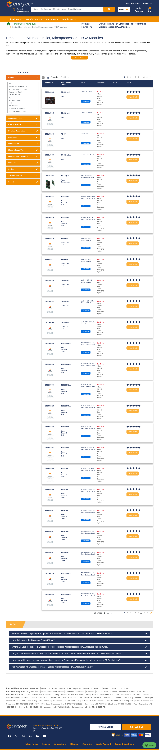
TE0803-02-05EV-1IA (69, 469)
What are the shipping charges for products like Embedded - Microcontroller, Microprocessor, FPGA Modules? (79, 633)
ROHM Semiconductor (23, 108)
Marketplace (52, 19)
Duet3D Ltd (45, 688)
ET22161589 (49, 92)
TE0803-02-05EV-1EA (69, 594)
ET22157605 (49, 113)
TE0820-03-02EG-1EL (69, 427)
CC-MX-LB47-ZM (67, 155)
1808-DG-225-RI (67, 239)
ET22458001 (49, 510)
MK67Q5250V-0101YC (69, 176)
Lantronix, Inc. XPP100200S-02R (57, 707)
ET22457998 (49, 573)
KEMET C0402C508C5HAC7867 (39, 695)
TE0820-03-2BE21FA (69, 406)
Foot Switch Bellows (127, 692)
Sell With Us (136, 727)
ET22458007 (49, 552)
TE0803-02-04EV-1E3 (69, 364)
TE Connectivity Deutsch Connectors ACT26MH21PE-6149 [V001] (107, 701)
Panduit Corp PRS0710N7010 (39, 701)
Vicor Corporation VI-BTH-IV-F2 (127, 695)
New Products (69, 19)
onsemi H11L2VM (123, 698)
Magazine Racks (33, 692)
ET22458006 (49, 427)
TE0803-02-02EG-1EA (69, 385)
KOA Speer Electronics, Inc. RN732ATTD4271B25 (61, 704)
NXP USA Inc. (23, 105)
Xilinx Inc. (97, 688)
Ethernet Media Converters (106, 692)
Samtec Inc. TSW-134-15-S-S (63, 698)
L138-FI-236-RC (67, 322)
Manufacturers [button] (32, 19)
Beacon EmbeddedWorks (23, 86)
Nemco (62, 688)
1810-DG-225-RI (67, 259)
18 (144, 77)
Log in (138, 8)
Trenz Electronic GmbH (23, 111)
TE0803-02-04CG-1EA (69, 343)
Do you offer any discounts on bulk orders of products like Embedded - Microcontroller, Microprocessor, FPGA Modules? (79, 653)
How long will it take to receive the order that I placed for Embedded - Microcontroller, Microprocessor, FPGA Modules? (79, 660)
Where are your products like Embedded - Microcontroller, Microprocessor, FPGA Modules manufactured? (79, 646)
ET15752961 (49, 176)
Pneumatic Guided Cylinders (52, 692)
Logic (23, 103)
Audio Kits (141, 692)
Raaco (54, 688)
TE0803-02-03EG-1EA (69, 490)
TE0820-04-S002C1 (68, 218)
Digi (23, 97)
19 (147, 77)
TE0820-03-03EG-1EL (69, 552)
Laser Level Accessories (75, 692)
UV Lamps (90, 692)
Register (139, 11)
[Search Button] (109, 9)
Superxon (77, 688)
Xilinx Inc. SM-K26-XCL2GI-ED (30, 707)
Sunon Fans (87, 688)
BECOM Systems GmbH (23, 89)
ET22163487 (49, 155)
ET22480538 (49, 280)
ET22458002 (49, 531)
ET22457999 (49, 490)
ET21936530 (49, 218)
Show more (86, 101)
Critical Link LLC (23, 94)
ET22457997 (49, 448)
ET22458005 (49, 469)
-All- (23, 83)
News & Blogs (106, 727)
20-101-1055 (65, 92)
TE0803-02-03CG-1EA (69, 573)
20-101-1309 (65, 113)
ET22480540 (49, 322)
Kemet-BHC (34, 688)
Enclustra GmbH (109, 688)
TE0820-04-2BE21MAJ (69, 197)
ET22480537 (49, 259)
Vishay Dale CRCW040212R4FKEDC (69, 695)
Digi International (23, 100)
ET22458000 (49, 343)
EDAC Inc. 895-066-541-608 (119, 704)
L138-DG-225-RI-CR (68, 301)
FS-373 (63, 134)
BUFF (69, 688)
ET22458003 (49, 364)
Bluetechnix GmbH (23, 92)
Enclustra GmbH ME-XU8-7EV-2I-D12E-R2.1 (88, 707)
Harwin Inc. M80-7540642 (95, 704)
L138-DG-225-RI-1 (68, 280)
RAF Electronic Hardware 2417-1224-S (96, 698)
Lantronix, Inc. (123, 688)
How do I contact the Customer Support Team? (79, 640)
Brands (23, 77)
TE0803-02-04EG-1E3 (69, 510)
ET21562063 (49, 134)
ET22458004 (49, 594)
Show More (79, 58)
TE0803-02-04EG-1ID (69, 531)
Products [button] (15, 19)
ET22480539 (49, 301)
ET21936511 (49, 197)
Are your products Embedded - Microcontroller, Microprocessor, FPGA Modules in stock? (79, 667)
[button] (150, 10)
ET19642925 (49, 406)
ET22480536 (49, 239)
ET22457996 (49, 385)
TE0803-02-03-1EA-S (69, 448)
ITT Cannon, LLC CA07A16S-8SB (66, 701)
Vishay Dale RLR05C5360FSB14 (99, 695)
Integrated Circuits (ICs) (25, 24)
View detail (133, 97)
